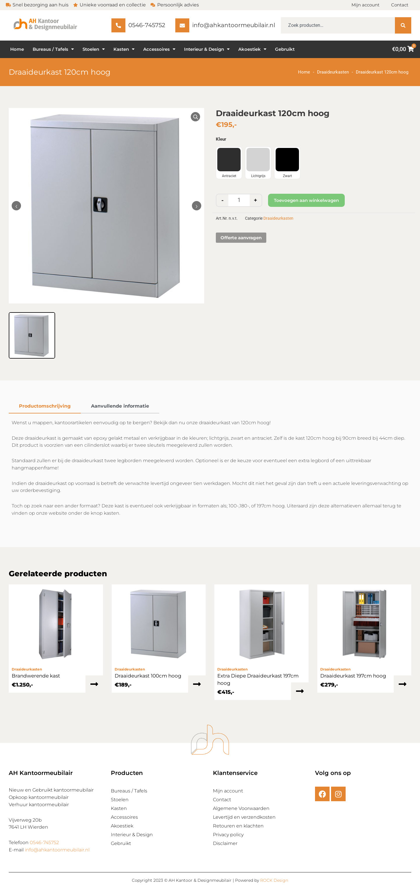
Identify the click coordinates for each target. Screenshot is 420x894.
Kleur (221, 139)
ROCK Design (274, 880)
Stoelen (94, 49)
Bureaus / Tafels (53, 49)
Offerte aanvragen (241, 237)
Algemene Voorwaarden (241, 808)
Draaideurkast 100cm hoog (148, 676)
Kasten (123, 49)
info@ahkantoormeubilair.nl (57, 850)
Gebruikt (285, 49)
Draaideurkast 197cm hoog (353, 676)
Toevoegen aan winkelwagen (306, 200)
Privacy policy (228, 834)
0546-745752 (44, 842)
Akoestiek (252, 49)
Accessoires (159, 49)
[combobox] (338, 25)
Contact (399, 5)
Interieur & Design (207, 49)
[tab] (45, 406)
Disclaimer (225, 843)
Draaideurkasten (333, 72)
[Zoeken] (403, 25)
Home (17, 49)
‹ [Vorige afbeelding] (16, 205)
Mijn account (365, 5)
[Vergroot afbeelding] (195, 116)
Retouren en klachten (238, 826)
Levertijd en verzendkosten (244, 817)
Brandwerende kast (36, 676)
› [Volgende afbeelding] (196, 205)
